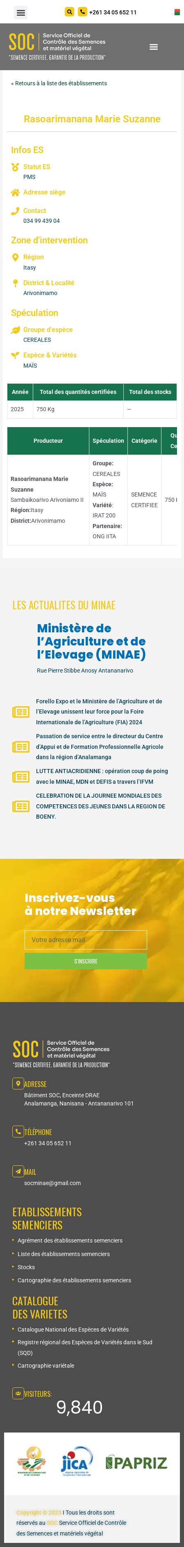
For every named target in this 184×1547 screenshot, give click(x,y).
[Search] (69, 11)
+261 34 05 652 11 (48, 1143)
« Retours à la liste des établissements (59, 83)
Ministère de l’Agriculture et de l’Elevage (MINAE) (91, 641)
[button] (20, 12)
